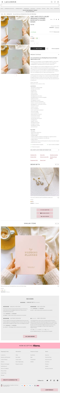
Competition (33, 359)
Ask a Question (55, 48)
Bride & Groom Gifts (44, 156)
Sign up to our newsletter (10, 379)
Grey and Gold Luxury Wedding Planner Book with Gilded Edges (24, 14)
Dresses (43, 8)
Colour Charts (18, 359)
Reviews (47, 364)
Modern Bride (33, 156)
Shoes (2, 8)
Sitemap (2, 375)
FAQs (17, 355)
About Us (47, 355)
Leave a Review (45, 216)
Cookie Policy (3, 373)
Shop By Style (56, 8)
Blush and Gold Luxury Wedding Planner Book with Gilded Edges (13, 286)
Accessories (33, 8)
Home (2, 14)
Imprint (46, 366)
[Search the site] (31, 5)
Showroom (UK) (48, 359)
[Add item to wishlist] (47, 48)
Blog (31, 357)
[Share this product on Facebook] (54, 19)
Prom (51, 8)
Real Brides (32, 355)
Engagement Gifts (34, 160)
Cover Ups (38, 8)
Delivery (2, 361)
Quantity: (32, 40)
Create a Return (4, 359)
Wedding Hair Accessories (9, 8)
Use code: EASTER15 (30, 11)
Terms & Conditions (5, 368)
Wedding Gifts (9, 14)
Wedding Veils (26, 8)
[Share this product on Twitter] (56, 19)
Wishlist (32, 361)
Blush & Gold (56, 31)
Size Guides (18, 357)
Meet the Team (48, 357)
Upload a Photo (44, 213)
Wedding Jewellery (19, 8)
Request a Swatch (19, 364)
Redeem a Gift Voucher (5, 357)
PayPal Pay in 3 (4, 366)
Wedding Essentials (54, 154)
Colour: (31, 36)
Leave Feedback (49, 389)
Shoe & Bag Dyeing (19, 361)
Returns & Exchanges (5, 364)
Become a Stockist (49, 368)
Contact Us (3, 355)
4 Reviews (57, 27)
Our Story (47, 361)
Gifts (48, 8)
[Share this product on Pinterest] (58, 19)
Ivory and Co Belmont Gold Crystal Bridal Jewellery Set (41, 197)
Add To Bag (38, 48)
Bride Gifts (42, 154)
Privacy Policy (3, 370)
